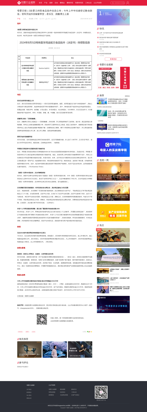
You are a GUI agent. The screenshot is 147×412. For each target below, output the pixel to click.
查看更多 (127, 96)
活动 (56, 3)
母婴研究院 (79, 3)
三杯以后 (88, 3)
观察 (51, 3)
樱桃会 (62, 3)
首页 (40, 3)
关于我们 (29, 389)
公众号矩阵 (98, 3)
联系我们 (29, 392)
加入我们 (29, 395)
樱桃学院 (70, 3)
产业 (45, 3)
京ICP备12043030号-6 (81, 407)
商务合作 (29, 398)
